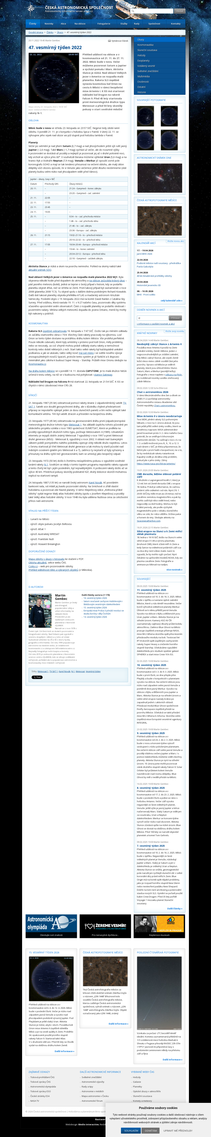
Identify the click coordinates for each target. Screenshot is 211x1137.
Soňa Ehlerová (160, 388)
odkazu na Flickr (173, 374)
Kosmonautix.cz (37, 364)
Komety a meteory (142, 1100)
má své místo (86, 353)
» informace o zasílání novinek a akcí (156, 323)
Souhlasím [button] (131, 1130)
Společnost (154, 23)
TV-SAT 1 (53, 671)
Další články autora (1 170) (96, 595)
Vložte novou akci (175, 241)
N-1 (46, 464)
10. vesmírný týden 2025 (151, 665)
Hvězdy (141, 55)
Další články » (174, 908)
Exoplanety (143, 60)
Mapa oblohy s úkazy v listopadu (46, 559)
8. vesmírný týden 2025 (151, 787)
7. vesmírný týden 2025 (151, 845)
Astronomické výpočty (93, 1081)
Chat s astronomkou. (164, 405)
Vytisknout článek (120, 40)
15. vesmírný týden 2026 (95, 607)
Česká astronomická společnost (49, 1111)
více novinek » (174, 569)
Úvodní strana (36, 32)
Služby (123, 23)
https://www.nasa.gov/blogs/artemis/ (156, 463)
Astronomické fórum (92, 1100)
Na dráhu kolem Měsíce (42, 371)
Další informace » (64, 1051)
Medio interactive (88, 1124)
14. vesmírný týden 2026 (95, 616)
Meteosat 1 (75, 424)
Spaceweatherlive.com (148, 520)
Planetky (137, 1086)
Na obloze (80, 23)
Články (32, 23)
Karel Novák (95, 482)
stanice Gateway (103, 374)
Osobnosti (143, 81)
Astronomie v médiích (93, 1091)
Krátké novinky (147, 333)
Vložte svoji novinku (174, 331)
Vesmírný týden (93, 671)
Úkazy (60, 32)
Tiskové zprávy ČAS (40, 1081)
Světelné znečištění (147, 71)
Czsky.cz (33, 566)
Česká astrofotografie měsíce (157, 200)
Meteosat (80, 671)
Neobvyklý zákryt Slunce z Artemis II (159, 344)
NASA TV (34, 1100)
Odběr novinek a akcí (151, 309)
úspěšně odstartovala (55, 331)
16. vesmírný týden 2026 (95, 598)
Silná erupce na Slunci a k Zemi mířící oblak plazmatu (159, 533)
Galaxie (137, 1081)
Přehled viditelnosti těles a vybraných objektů (53, 569)
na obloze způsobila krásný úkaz (107, 280)
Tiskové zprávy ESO (40, 1091)
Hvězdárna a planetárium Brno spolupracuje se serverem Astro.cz (102, 1111)
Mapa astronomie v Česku (95, 1096)
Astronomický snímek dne (154, 157)
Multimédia (143, 76)
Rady (136, 23)
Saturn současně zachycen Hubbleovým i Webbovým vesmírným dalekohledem (103, 603)
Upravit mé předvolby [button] (178, 1130)
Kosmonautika (145, 44)
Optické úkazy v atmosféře (147, 1091)
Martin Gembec (52, 40)
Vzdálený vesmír (146, 65)
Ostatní (141, 87)
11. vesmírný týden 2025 (151, 590)
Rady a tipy (87, 1086)
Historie (141, 92)
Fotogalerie (104, 23)
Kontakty (176, 23)
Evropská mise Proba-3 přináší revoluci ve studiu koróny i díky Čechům (104, 612)
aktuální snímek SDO (40, 269)
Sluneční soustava (147, 50)
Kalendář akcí (146, 243)
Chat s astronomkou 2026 (152, 392)
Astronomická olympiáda (43, 1086)
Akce (63, 23)
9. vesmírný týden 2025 (151, 733)
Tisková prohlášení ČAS (42, 1077)
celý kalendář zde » (171, 300)
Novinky (49, 23)
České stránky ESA (40, 1096)
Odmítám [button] (151, 1130)
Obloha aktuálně (38, 562)
